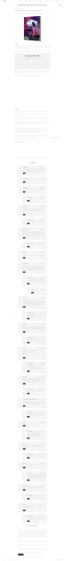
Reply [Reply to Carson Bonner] (24, 237)
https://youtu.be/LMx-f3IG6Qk (40, 281)
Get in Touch (56, 1)
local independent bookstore (43, 157)
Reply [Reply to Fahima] (24, 510)
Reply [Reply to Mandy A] (24, 467)
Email (19, 543)
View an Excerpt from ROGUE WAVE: (19, 141)
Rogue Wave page (30, 414)
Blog (51, 1)
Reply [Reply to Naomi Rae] (24, 214)
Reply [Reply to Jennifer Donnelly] (28, 200)
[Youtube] (61, 559)
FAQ (53, 1)
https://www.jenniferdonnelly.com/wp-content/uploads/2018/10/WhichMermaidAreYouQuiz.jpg (34, 435)
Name (19, 539)
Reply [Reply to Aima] (24, 357)
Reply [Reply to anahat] (24, 425)
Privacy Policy (10, 559)
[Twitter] (59, 559)
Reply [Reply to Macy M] (24, 383)
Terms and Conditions (14, 559)
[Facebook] (56, 559)
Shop (43, 1)
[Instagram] (57, 559)
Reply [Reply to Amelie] (24, 257)
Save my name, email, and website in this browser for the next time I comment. (30, 552)
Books (40, 1)
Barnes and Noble (30, 157)
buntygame (25, 167)
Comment (19, 528)
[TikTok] (58, 559)
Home (25, 1)
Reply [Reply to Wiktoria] (24, 448)
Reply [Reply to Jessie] (32, 292)
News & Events (47, 1)
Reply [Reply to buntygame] (24, 173)
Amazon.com (24, 157)
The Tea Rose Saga (36, 1)
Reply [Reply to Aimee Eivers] (24, 489)
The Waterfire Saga (30, 1)
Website (19, 547)
